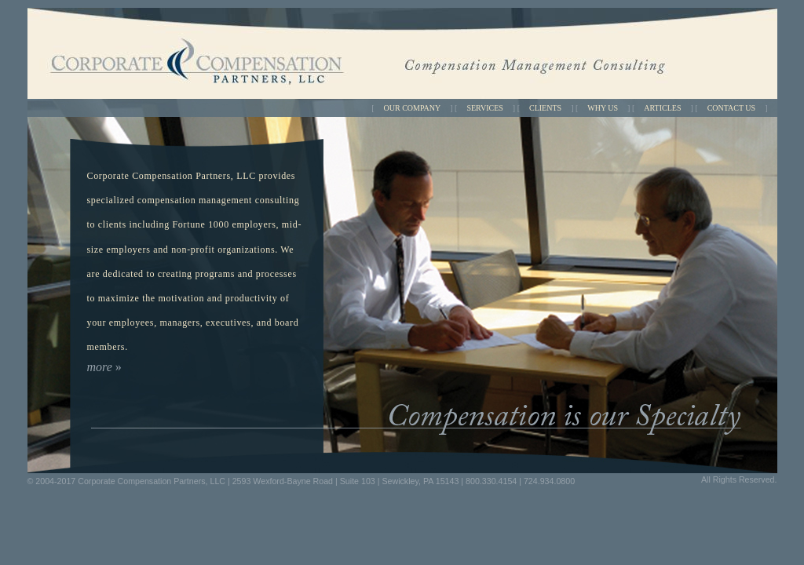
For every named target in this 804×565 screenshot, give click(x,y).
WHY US (602, 108)
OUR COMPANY (412, 108)
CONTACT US (731, 108)
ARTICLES (662, 108)
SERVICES (484, 108)
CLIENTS (545, 108)
